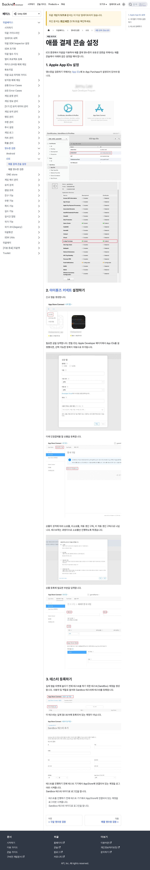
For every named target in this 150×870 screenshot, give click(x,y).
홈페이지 (59, 842)
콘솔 (57, 847)
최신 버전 (64, 21)
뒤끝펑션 (9, 232)
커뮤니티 (59, 856)
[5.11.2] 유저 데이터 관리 (16, 106)
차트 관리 (9, 137)
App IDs (76, 71)
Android (10, 153)
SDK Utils (10, 237)
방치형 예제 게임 (12, 80)
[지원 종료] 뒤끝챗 (11, 248)
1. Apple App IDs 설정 (136, 15)
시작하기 (31, 4)
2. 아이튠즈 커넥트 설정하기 (136, 20)
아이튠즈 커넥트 (61, 290)
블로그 (58, 852)
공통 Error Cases (13, 85)
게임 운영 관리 (11, 96)
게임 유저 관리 (11, 111)
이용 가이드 (12, 847)
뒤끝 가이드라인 (12, 33)
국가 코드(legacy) (13, 227)
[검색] (138, 4)
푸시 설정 (9, 127)
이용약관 (106, 842)
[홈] (48, 30)
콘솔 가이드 (41, 4)
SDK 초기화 (10, 48)
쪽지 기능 (9, 206)
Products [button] (53, 4)
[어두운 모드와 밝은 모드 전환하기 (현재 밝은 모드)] (123, 4)
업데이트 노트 (114, 4)
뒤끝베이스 (8, 22)
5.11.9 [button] (102, 4)
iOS (8, 158)
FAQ (63, 4)
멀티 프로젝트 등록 (13, 59)
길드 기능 (9, 211)
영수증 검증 (10, 148)
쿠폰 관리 (9, 122)
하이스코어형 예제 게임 (15, 64)
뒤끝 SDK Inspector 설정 (17, 43)
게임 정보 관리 (11, 101)
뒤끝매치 (7, 242)
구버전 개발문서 (15, 856)
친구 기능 (9, 195)
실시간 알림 (10, 216)
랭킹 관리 (9, 117)
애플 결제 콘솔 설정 (17, 164)
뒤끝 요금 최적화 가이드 (16, 75)
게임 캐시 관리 (11, 179)
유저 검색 (9, 185)
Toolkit (6, 253)
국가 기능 (9, 221)
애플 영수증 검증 (16, 169)
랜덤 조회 (9, 190)
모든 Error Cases (13, 90)
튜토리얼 (9, 69)
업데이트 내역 (11, 38)
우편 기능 (9, 200)
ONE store (11, 174)
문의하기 (106, 852)
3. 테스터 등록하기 (135, 26)
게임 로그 (9, 132)
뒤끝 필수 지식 (11, 54)
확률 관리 (9, 143)
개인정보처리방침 (110, 847)
